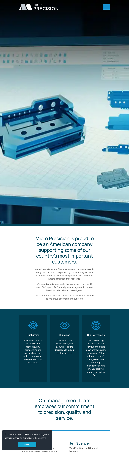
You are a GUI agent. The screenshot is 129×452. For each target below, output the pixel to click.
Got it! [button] (27, 445)
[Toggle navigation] (106, 7)
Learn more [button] (40, 438)
